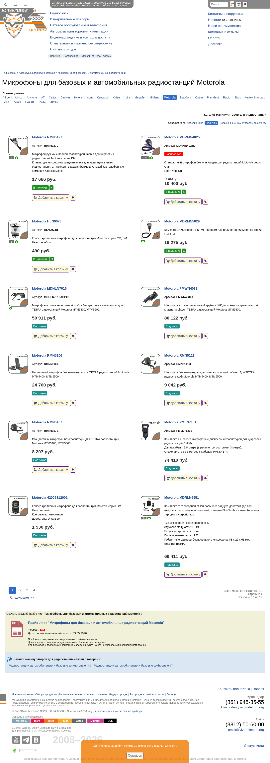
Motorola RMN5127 (47, 137)
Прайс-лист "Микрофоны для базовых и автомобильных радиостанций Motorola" (96, 623)
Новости (214, 20)
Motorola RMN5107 (47, 422)
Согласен (135, 755)
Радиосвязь (59, 13)
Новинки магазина (22, 694)
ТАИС (42, 101)
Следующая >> (22, 597)
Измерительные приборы (70, 19)
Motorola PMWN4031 (181, 288)
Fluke (65, 721)
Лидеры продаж (118, 694)
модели (191, 123)
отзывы (233, 32)
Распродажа (71, 56)
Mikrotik (95, 721)
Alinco (18, 97)
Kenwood (103, 97)
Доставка (215, 44)
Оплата (214, 38)
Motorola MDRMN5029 (182, 221)
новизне (224, 123)
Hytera (78, 97)
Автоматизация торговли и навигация (79, 31)
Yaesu (17, 101)
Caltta (52, 97)
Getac (79, 721)
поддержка (234, 14)
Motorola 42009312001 (50, 497)
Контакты (215, 14)
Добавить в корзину (51, 197)
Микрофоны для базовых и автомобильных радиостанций (92, 73)
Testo (51, 721)
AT (43, 97)
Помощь (171, 694)
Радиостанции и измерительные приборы (118, 711)
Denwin (65, 97)
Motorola (21, 721)
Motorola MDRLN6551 (181, 497)
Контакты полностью (234, 689)
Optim (199, 97)
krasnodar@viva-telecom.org (242, 707)
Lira (128, 97)
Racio (226, 97)
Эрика (54, 101)
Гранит (29, 101)
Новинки (55, 56)
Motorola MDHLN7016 (49, 288)
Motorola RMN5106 (47, 355)
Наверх (258, 689)
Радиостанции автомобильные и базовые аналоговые (47, 665)
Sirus (237, 97)
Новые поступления (95, 694)
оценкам (236, 123)
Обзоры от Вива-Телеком (96, 56)
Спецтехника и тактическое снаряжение (81, 43)
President (213, 97)
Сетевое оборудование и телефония (78, 25)
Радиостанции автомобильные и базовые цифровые (131, 665)
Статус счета (254, 746)
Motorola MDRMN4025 (182, 137)
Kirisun (117, 97)
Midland (154, 97)
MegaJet (140, 97)
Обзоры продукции (46, 694)
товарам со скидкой (254, 123)
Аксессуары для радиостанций (37, 73)
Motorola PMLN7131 (180, 422)
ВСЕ (110, 721)
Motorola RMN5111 (179, 355)
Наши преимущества (224, 26)
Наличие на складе (70, 694)
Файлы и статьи (155, 694)
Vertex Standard (255, 97)
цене (200, 123)
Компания (216, 32)
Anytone (32, 97)
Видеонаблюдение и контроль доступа (80, 37)
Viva (6, 101)
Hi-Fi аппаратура (63, 49)
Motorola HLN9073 (46, 221)
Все (7, 97)
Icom (90, 97)
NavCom (185, 97)
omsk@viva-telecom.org (246, 730)
